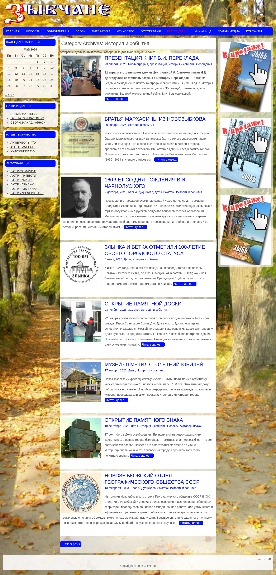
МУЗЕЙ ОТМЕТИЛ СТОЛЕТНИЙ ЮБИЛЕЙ (154, 364)
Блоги (81, 31)
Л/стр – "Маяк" (21, 180)
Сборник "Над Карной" (28, 122)
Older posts (70, 544)
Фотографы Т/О (22, 147)
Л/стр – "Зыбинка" (24, 188)
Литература (101, 31)
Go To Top (264, 558)
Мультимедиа (229, 31)
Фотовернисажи (191, 426)
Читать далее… (116, 98)
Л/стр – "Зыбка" (22, 184)
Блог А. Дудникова (140, 192)
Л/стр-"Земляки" (23, 171)
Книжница (203, 31)
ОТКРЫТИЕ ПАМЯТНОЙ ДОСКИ (143, 303)
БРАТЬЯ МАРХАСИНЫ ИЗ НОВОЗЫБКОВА (155, 119)
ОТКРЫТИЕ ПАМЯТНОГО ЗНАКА (144, 420)
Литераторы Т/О (23, 142)
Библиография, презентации (147, 64)
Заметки (169, 192)
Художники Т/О (22, 151)
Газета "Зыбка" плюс (27, 118)
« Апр (9, 95)
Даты (158, 192)
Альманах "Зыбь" (24, 113)
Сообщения (204, 64)
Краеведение (177, 31)
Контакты (254, 31)
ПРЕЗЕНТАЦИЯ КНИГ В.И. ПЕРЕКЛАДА (152, 58)
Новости (33, 31)
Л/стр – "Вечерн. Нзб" (26, 193)
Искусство (125, 31)
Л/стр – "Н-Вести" (23, 175)
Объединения (58, 31)
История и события (181, 64)
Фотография (151, 31)
